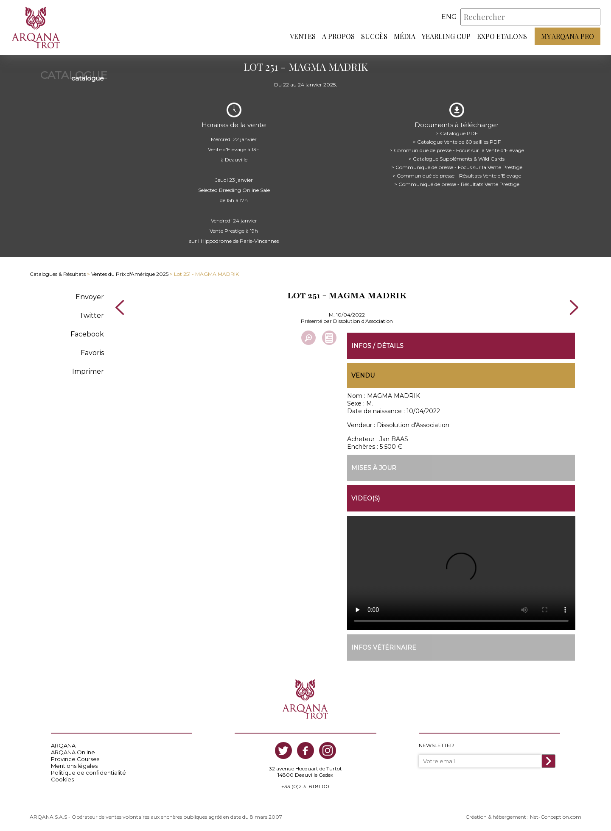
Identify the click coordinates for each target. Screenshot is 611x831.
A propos (338, 36)
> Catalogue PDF (457, 133)
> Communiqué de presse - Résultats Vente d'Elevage (456, 175)
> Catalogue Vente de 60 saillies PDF (457, 142)
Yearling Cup (446, 36)
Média (404, 36)
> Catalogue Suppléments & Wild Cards (456, 159)
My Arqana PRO (567, 36)
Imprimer (88, 371)
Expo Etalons (502, 36)
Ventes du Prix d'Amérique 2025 (129, 274)
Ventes (303, 36)
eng (449, 17)
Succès (374, 36)
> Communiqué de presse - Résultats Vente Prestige (456, 184)
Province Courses (75, 759)
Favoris (92, 353)
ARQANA (63, 745)
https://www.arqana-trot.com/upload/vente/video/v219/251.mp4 (461, 573)
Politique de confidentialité (88, 772)
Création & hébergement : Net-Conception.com (523, 817)
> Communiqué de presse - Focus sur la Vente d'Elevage (457, 150)
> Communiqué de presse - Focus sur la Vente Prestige (456, 167)
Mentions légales (74, 765)
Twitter (91, 315)
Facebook (87, 334)
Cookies (62, 779)
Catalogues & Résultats (58, 274)
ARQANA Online (73, 752)
